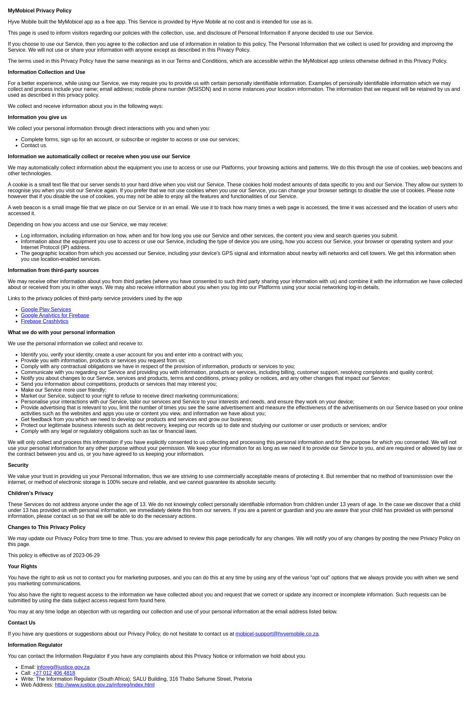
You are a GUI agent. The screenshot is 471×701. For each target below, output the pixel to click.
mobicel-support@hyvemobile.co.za (277, 634)
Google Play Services (46, 309)
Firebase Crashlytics (44, 321)
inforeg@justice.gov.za (63, 667)
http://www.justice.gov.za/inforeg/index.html (105, 685)
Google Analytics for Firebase (55, 315)
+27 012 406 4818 (54, 673)
